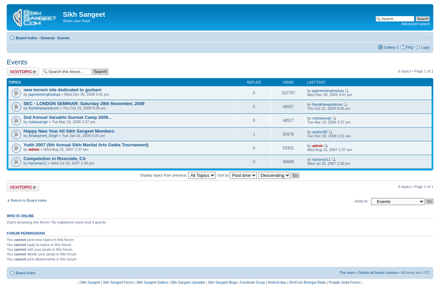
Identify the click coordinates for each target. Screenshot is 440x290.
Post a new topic (23, 71)
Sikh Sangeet (90, 282)
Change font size (425, 37)
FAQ (409, 47)
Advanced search (415, 24)
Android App (277, 282)
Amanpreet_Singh (43, 136)
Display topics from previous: (178, 175)
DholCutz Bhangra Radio (307, 282)
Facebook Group (252, 282)
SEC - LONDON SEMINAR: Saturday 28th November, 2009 (84, 103)
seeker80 (319, 132)
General (47, 38)
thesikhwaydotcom (44, 108)
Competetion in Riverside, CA (55, 158)
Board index (26, 38)
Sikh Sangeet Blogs (222, 282)
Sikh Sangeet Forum (118, 282)
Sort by (237, 175)
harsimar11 (38, 163)
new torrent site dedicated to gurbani (63, 89)
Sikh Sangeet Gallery (152, 282)
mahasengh (38, 122)
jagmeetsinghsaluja (44, 94)
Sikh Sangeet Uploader (188, 282)
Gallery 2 (391, 47)
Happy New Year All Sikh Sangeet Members (69, 131)
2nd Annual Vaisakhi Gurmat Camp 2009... (68, 117)
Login (425, 47)
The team (347, 273)
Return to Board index (29, 200)
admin (34, 149)
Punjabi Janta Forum (344, 282)
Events (63, 38)
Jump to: (361, 201)
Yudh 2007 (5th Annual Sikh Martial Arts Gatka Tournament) (86, 144)
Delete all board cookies (378, 273)
